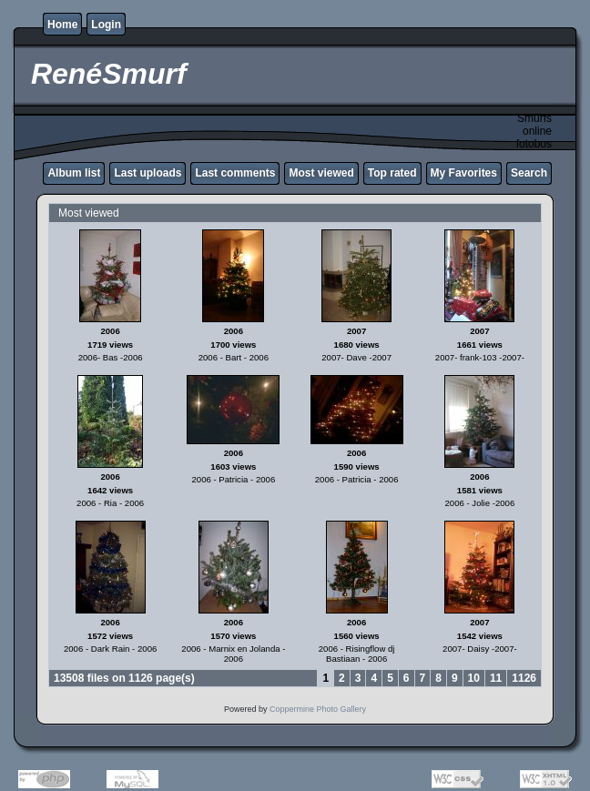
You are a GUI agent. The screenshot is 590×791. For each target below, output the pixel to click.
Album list (73, 173)
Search (529, 173)
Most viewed (321, 173)
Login (106, 24)
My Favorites (464, 173)
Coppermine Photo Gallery (318, 709)
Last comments (235, 173)
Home (62, 24)
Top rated (392, 173)
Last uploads (147, 173)
